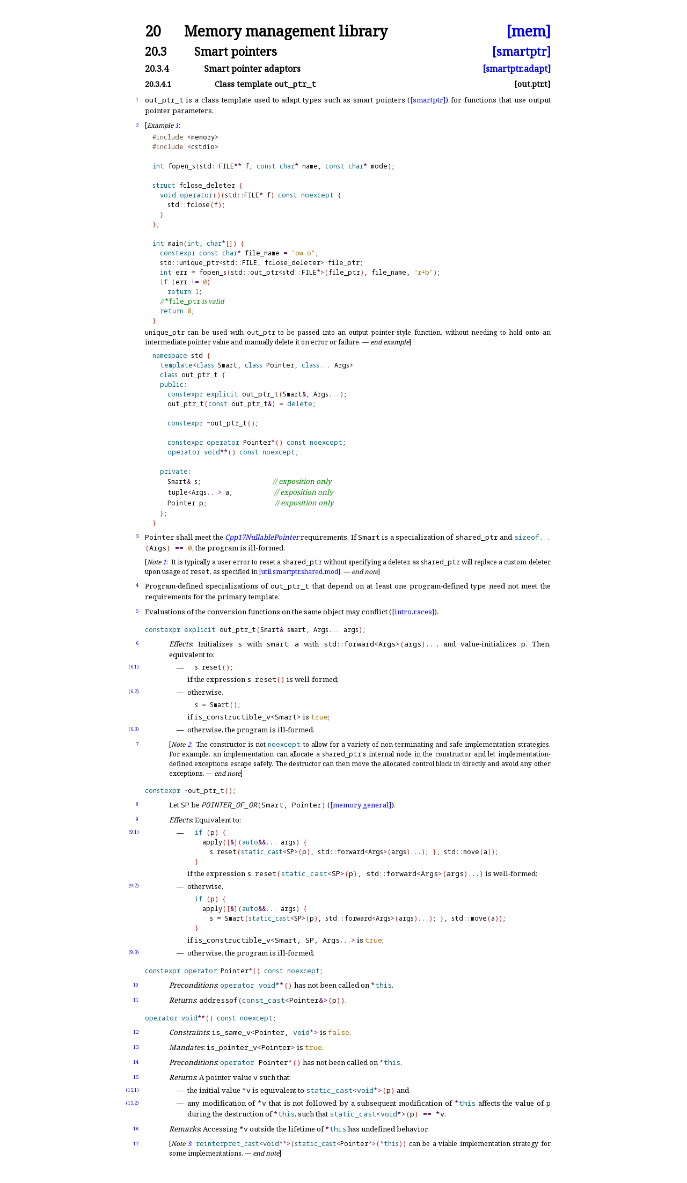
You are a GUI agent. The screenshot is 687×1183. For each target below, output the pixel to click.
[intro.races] (413, 611)
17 (135, 1143)
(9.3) (133, 952)
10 (135, 984)
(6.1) (133, 666)
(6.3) (133, 728)
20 (153, 31)
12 (135, 1031)
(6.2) (133, 691)
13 (135, 1047)
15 (135, 1077)
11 (135, 999)
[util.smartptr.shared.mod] (299, 571)
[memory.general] (360, 805)
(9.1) (133, 831)
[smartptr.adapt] (517, 68)
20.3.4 (157, 68)
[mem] (528, 31)
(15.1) (132, 1089)
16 (135, 1128)
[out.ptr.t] (532, 84)
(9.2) (133, 885)
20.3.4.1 (158, 84)
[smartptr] (521, 51)
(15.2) (132, 1102)
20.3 (156, 51)
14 (135, 1062)
